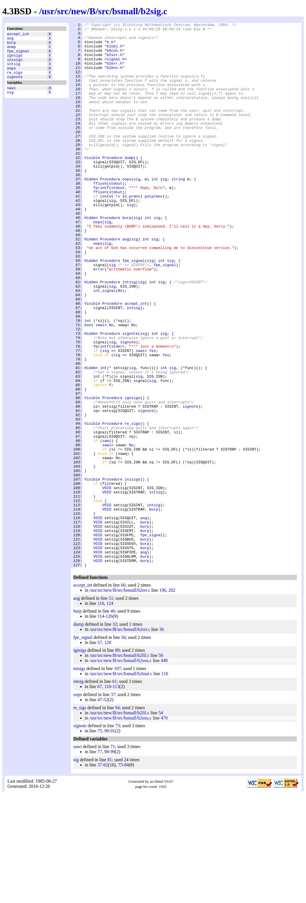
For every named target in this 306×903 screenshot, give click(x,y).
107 (117, 777)
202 (171, 699)
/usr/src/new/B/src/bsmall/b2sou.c (120, 769)
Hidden (91, 210)
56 (123, 746)
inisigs (15, 65)
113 (115, 795)
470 (164, 826)
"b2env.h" (114, 76)
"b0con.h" (114, 56)
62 (106, 873)
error (98, 318)
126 (109, 725)
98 (106, 860)
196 (162, 699)
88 (117, 759)
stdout (116, 215)
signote (15, 86)
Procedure (112, 185)
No (120, 344)
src (62, 11)
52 (106, 808)
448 (164, 769)
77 (99, 860)
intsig (13, 70)
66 (123, 693)
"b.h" (110, 46)
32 (114, 733)
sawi (11, 98)
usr (48, 11)
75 (99, 839)
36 (161, 738)
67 (99, 795)
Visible (92, 185)
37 (113, 803)
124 (109, 712)
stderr (118, 411)
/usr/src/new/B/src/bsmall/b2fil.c (119, 764)
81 (109, 868)
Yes (152, 416)
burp (11, 44)
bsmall (125, 11)
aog (10, 39)
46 (112, 719)
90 (106, 839)
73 (117, 834)
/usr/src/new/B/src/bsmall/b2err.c (119, 699)
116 (100, 712)
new (79, 11)
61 (114, 790)
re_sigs (15, 80)
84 (126, 873)
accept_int (18, 34)
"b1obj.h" (114, 51)
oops (11, 75)
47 (99, 808)
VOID (106, 581)
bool (88, 385)
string (178, 210)
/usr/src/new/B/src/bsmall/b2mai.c (120, 782)
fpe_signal (18, 55)
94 (117, 816)
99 (112, 860)
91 (112, 839)
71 (112, 855)
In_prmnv (131, 231)
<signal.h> (115, 66)
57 (99, 751)
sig (10, 103)
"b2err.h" (114, 71)
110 (164, 782)
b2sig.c (154, 11)
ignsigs (15, 60)
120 (107, 751)
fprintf (101, 221)
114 (100, 725)
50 (161, 764)
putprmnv (153, 231)
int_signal (104, 344)
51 (111, 707)
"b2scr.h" (114, 61)
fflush (100, 215)
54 (161, 821)
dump (11, 50)
